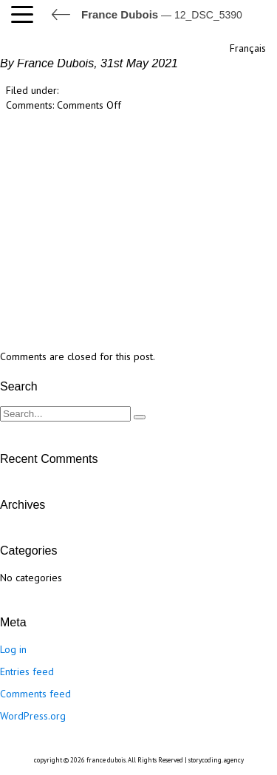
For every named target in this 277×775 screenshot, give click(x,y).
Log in (13, 649)
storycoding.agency (216, 760)
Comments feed (35, 693)
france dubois (106, 760)
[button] (26, 15)
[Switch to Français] (246, 46)
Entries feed (27, 671)
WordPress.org (33, 715)
